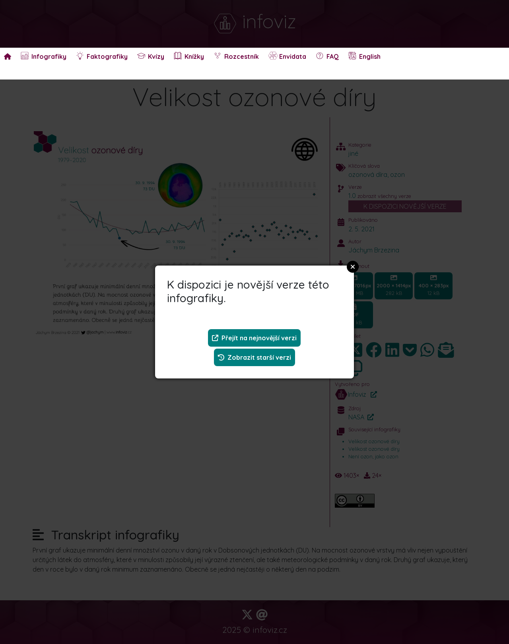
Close (353, 267)
